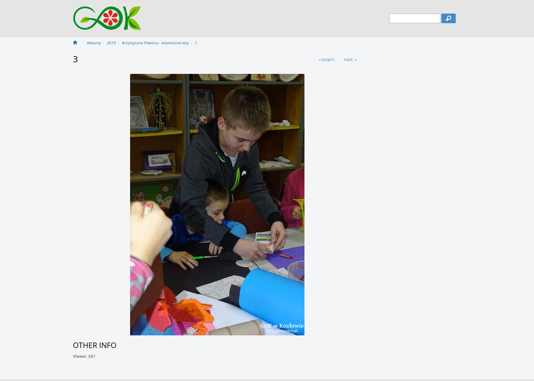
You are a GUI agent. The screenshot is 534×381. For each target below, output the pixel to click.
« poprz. (327, 59)
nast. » (350, 59)
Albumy (94, 42)
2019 (111, 42)
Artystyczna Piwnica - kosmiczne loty (155, 42)
